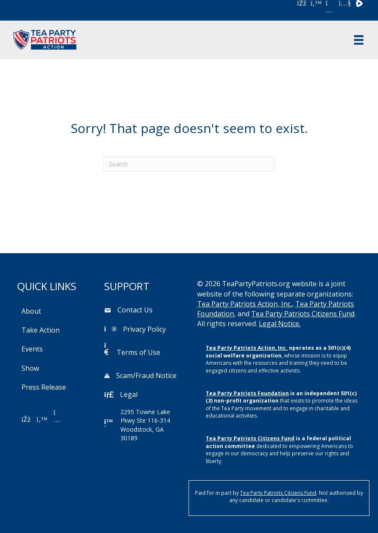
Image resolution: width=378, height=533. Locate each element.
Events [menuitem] (32, 349)
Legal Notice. (279, 323)
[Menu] (358, 40)
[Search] (189, 164)
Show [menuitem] (30, 368)
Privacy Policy (144, 329)
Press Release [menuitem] (43, 387)
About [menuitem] (31, 311)
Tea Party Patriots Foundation (247, 393)
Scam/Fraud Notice (146, 375)
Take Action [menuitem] (40, 330)
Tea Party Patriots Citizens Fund (302, 313)
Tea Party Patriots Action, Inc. (244, 304)
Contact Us (135, 310)
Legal (129, 394)
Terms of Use (138, 352)
